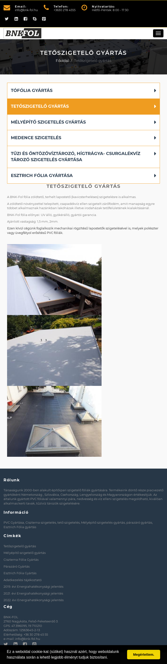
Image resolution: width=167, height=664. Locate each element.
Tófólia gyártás (31, 90)
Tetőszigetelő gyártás (40, 106)
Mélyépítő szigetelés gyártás (48, 122)
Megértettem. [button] (143, 654)
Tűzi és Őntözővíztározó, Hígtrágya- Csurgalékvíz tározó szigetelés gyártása (75, 156)
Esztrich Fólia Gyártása (42, 175)
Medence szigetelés (36, 137)
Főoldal (62, 60)
